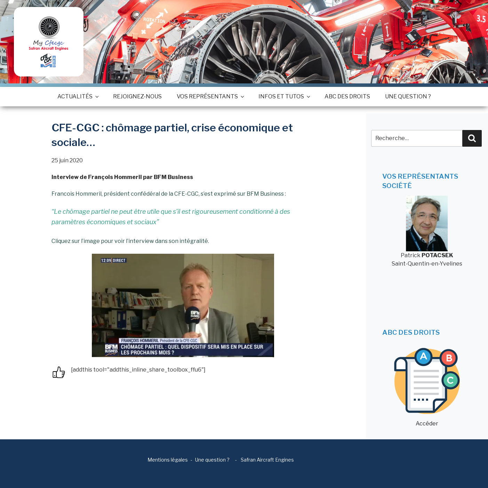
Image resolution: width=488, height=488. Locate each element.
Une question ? (408, 96)
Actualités (77, 96)
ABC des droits (347, 96)
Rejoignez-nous (137, 96)
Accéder (427, 387)
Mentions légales (167, 460)
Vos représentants (210, 96)
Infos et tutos (284, 96)
